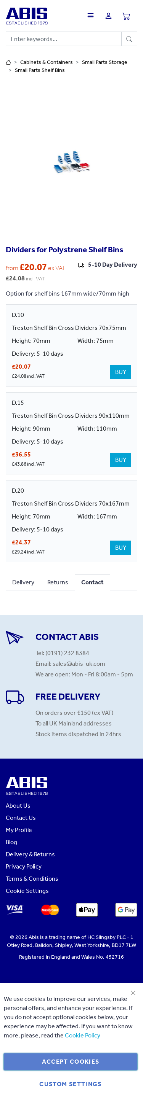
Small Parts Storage (104, 62)
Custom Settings (70, 1084)
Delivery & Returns (30, 854)
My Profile (19, 830)
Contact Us (21, 817)
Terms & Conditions (32, 878)
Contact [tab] (92, 582)
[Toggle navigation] (92, 16)
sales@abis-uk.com (79, 663)
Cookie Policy (82, 1035)
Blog (11, 842)
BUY (120, 371)
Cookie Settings (27, 890)
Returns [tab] (57, 582)
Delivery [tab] (23, 582)
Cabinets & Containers (46, 62)
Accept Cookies (71, 1061)
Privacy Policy (24, 866)
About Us (18, 805)
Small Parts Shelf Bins (40, 70)
